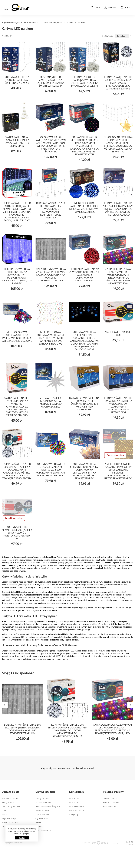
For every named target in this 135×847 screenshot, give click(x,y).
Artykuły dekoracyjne (10, 22)
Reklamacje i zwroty (10, 798)
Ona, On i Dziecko (43, 830)
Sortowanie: (107, 36)
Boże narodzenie (31, 22)
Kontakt (5, 814)
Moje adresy (74, 802)
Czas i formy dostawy (11, 806)
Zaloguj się (73, 814)
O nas (4, 810)
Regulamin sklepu (9, 818)
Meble (38, 822)
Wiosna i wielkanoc (43, 802)
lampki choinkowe (97, 651)
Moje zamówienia (76, 806)
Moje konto (74, 798)
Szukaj (95, 7)
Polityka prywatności (10, 822)
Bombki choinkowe (111, 802)
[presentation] (5, 705)
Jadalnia (38, 826)
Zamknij (22, 838)
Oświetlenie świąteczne (52, 22)
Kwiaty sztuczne (42, 798)
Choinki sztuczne (110, 798)
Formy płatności (8, 802)
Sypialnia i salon (42, 814)
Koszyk (126, 7)
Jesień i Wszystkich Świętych (47, 806)
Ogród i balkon (41, 818)
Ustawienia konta (76, 810)
